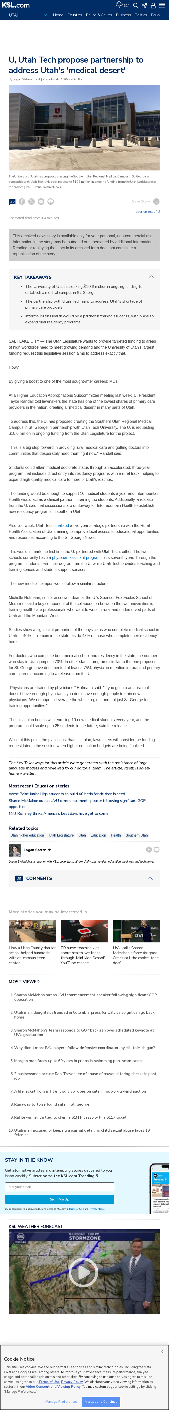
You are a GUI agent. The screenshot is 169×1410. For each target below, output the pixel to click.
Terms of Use (76, 1209)
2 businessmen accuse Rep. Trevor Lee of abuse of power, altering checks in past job (85, 1076)
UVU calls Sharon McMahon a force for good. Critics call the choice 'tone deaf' (136, 955)
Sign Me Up (59, 1199)
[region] (84, 1377)
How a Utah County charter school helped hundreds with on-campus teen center (32, 955)
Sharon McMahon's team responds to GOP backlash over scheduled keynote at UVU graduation (84, 1032)
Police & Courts (99, 15)
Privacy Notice (97, 1209)
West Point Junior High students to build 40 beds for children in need (67, 794)
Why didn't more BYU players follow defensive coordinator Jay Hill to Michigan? (84, 1047)
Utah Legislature (61, 835)
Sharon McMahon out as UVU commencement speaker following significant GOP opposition (85, 997)
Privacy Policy (72, 1382)
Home (58, 15)
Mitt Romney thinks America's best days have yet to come (58, 813)
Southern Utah (137, 835)
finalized (62, 525)
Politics (141, 15)
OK (163, 1352)
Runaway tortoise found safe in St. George (51, 1104)
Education (159, 15)
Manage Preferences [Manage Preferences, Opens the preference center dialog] (61, 1401)
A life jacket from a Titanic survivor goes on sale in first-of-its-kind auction (80, 1091)
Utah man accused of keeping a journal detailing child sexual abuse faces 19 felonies (82, 1132)
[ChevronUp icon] (151, 277)
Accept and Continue (101, 1401)
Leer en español (148, 212)
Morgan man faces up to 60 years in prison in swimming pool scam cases (78, 1060)
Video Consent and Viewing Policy (53, 1386)
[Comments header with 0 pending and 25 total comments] (84, 878)
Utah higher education (27, 835)
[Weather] (122, 5)
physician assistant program (76, 557)
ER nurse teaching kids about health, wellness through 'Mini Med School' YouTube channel (83, 955)
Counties (74, 15)
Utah (82, 835)
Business (123, 15)
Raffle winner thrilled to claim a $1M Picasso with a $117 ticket (70, 1117)
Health (116, 835)
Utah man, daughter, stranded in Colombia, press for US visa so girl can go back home (84, 1015)
